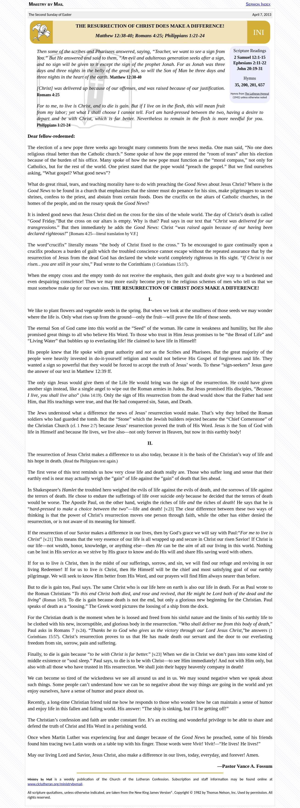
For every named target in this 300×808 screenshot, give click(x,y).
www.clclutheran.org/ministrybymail (55, 784)
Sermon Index (258, 4)
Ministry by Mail (46, 4)
